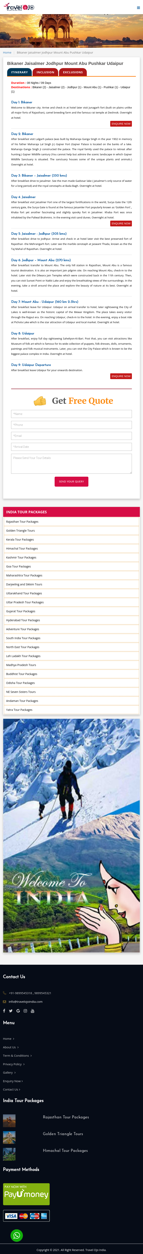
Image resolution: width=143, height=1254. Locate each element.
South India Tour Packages (23, 638)
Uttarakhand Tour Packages (24, 593)
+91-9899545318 (21, 993)
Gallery (9, 1072)
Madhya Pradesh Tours (21, 665)
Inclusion (45, 72)
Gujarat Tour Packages (20, 611)
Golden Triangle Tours (20, 530)
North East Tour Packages (22, 647)
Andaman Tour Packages (22, 701)
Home (7, 52)
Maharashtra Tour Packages (24, 575)
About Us (10, 1047)
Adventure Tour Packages (22, 629)
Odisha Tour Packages (20, 683)
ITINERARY (19, 72)
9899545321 (42, 993)
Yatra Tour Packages (19, 710)
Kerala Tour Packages (20, 539)
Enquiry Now (13, 1081)
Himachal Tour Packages (22, 548)
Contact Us (11, 1089)
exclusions (73, 72)
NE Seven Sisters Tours (21, 692)
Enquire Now (121, 123)
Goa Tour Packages (18, 566)
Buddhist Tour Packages (21, 674)
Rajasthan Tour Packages (22, 521)
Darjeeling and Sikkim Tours (24, 584)
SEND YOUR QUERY (71, 481)
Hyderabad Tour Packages (23, 620)
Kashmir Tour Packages (21, 557)
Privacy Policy (13, 1064)
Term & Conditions (17, 1055)
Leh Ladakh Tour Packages (23, 656)
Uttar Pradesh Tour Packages (25, 602)
